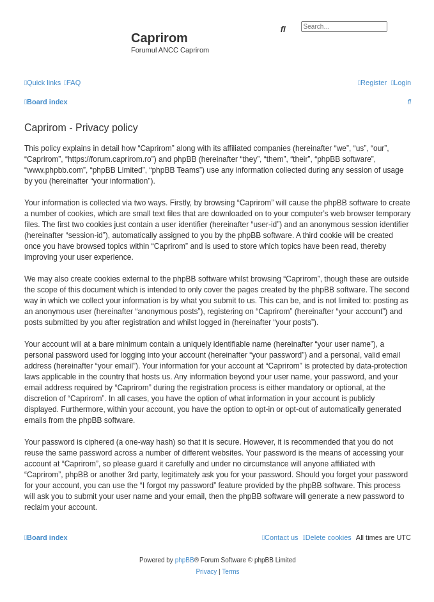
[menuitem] (72, 82)
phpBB (184, 560)
